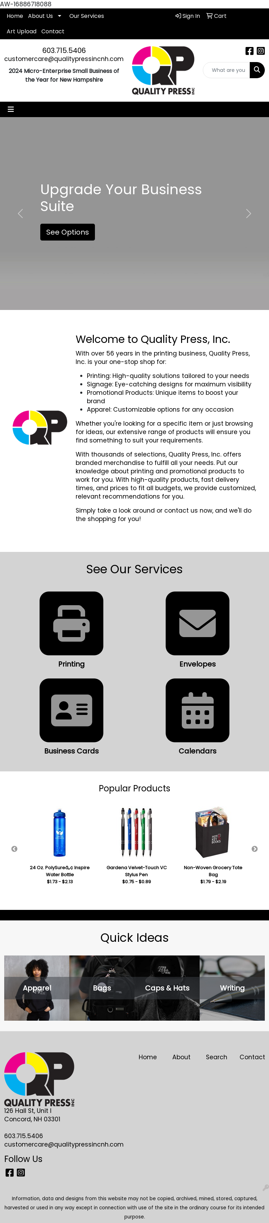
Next (254, 849)
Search (216, 1057)
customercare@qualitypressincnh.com (64, 59)
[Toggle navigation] (11, 109)
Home (15, 16)
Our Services (86, 16)
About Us (40, 16)
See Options (67, 232)
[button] (20, 213)
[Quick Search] (226, 70)
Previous (14, 849)
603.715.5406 (64, 50)
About (181, 1057)
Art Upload (21, 31)
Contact (52, 31)
